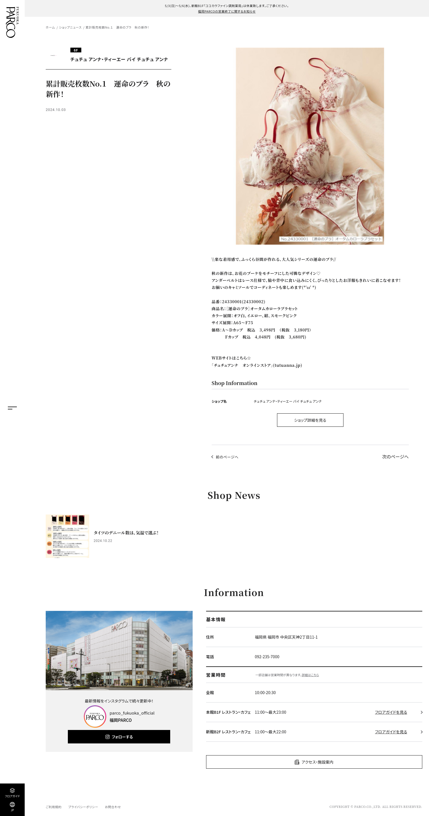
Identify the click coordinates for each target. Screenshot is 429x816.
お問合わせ (113, 807)
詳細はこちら (310, 675)
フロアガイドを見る (391, 712)
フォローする (122, 737)
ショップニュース (70, 27)
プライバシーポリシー (83, 807)
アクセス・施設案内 (317, 762)
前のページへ (227, 457)
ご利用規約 (53, 807)
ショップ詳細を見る (310, 420)
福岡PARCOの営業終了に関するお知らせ (226, 11)
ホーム (50, 27)
